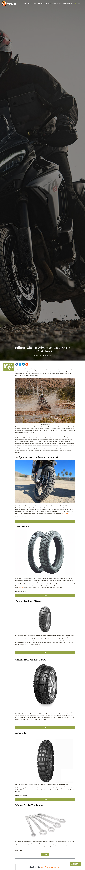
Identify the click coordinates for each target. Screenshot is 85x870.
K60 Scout (21, 587)
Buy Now (45, 521)
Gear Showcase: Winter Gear (51, 867)
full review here (65, 513)
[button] (25, 3)
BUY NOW (45, 595)
